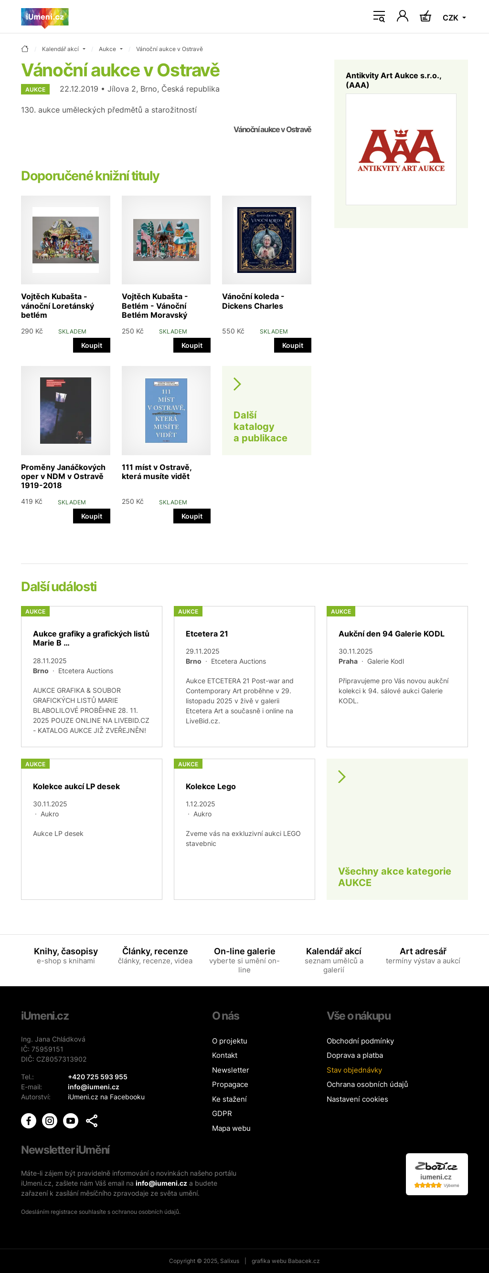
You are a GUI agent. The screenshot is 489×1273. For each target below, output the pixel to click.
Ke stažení (229, 1099)
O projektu (229, 1040)
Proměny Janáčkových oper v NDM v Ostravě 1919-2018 (63, 476)
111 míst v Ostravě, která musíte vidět (156, 471)
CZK (451, 17)
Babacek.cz (304, 1260)
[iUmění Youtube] (71, 1120)
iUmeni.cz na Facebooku (106, 1097)
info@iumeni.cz (161, 1183)
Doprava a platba (355, 1055)
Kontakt (224, 1055)
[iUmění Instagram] (50, 1120)
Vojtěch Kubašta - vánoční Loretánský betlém (57, 305)
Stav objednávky (354, 1070)
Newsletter (230, 1070)
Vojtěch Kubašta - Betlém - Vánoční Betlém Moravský (155, 305)
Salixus (229, 1260)
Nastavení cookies (357, 1099)
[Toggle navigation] (379, 17)
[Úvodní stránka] (45, 16)
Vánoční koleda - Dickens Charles (253, 301)
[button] (91, 1120)
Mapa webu (231, 1128)
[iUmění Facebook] (29, 1120)
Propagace (230, 1084)
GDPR (222, 1113)
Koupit (91, 345)
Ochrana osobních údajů (367, 1084)
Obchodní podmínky (360, 1040)
